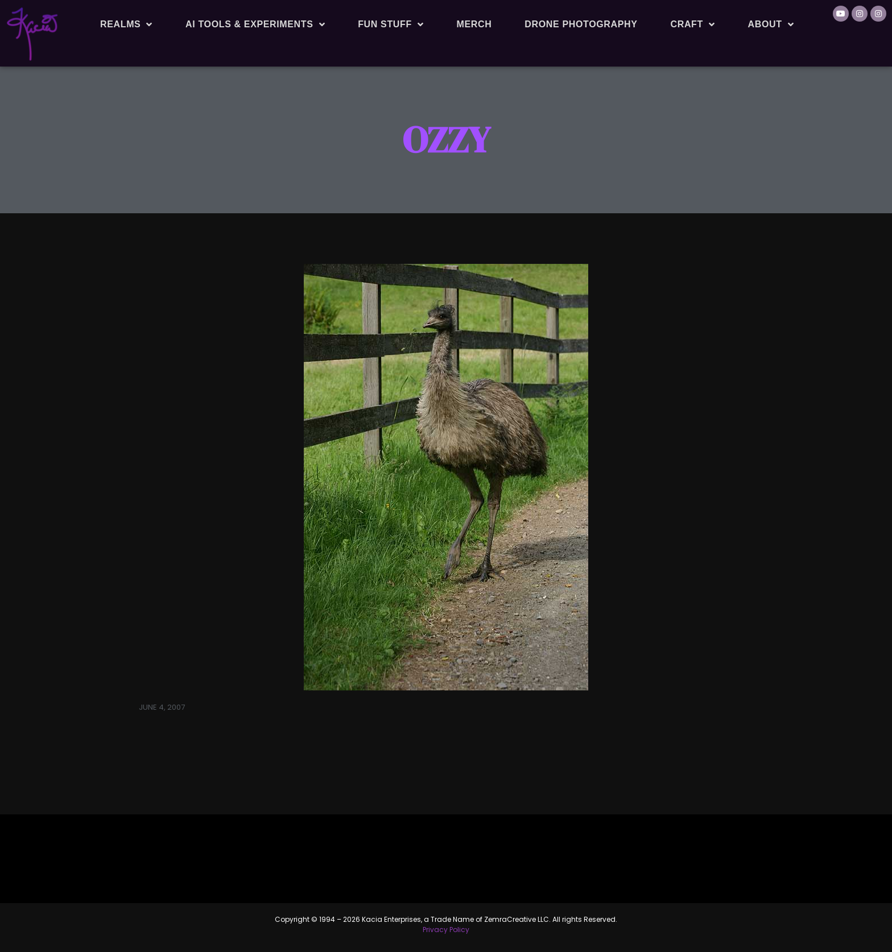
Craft (693, 24)
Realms (126, 24)
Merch (474, 24)
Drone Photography (581, 24)
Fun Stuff (390, 24)
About (771, 24)
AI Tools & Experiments (255, 24)
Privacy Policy (446, 929)
